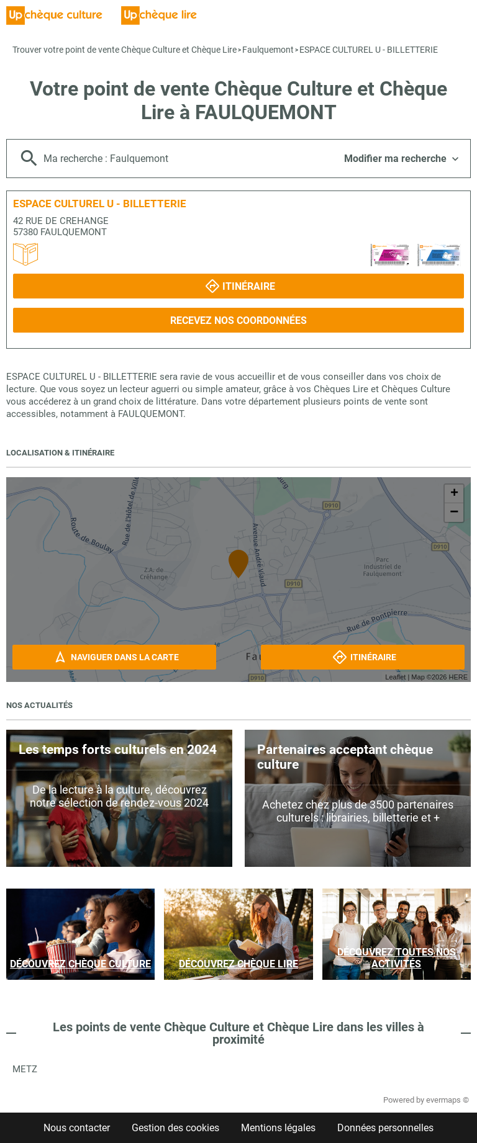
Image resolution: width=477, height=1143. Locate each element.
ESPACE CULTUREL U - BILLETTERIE (368, 50)
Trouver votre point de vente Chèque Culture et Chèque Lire (124, 50)
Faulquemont (268, 50)
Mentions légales (278, 1128)
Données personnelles (385, 1128)
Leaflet (395, 677)
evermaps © (447, 1100)
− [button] (454, 512)
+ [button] (454, 494)
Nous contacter (76, 1128)
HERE (458, 677)
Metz (24, 1069)
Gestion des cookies (175, 1128)
